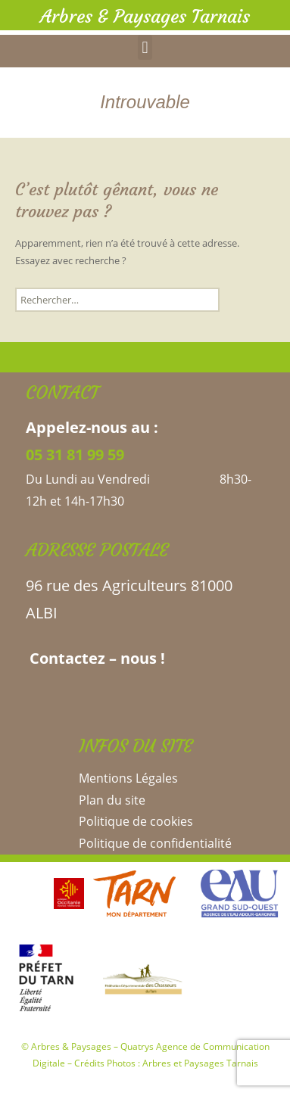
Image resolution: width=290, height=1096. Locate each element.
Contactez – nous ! (95, 658)
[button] (145, 47)
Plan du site (112, 800)
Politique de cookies (136, 821)
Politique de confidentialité (155, 843)
